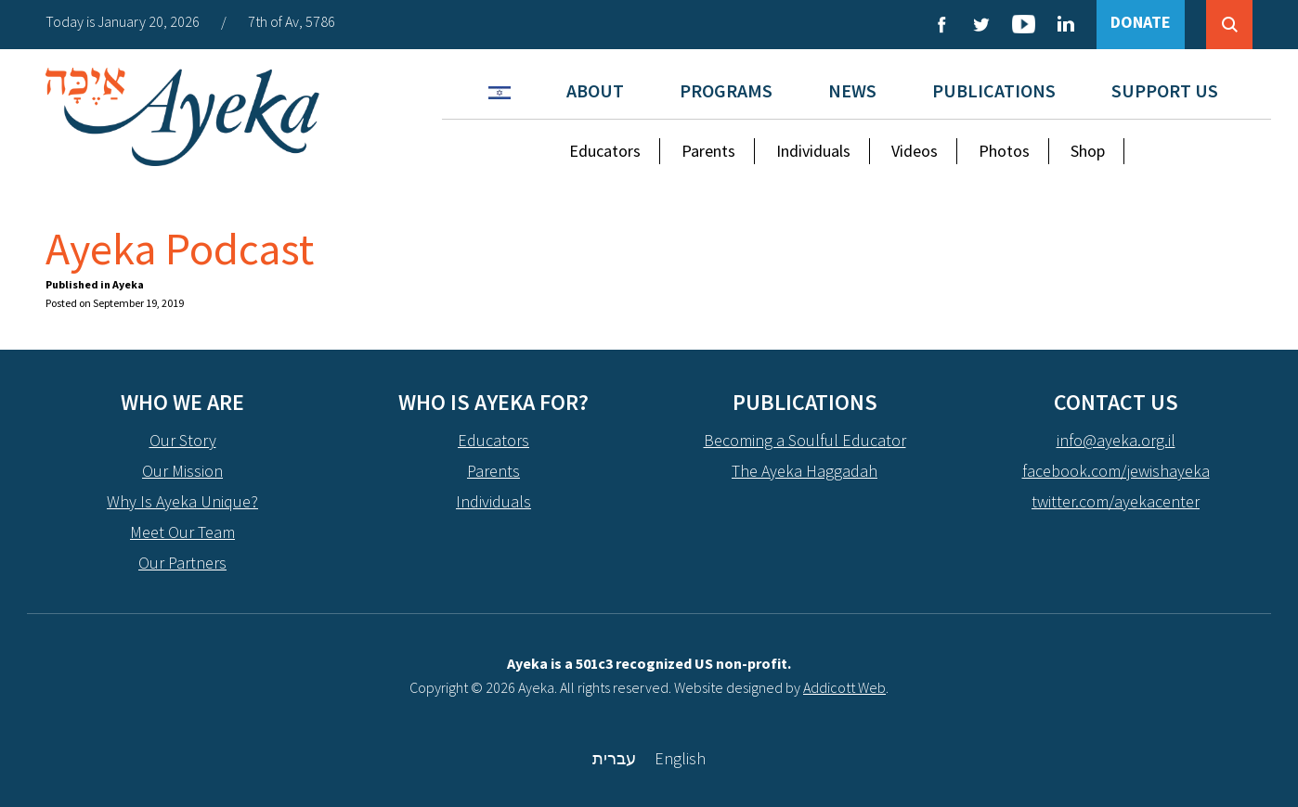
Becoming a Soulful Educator (805, 440)
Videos (914, 150)
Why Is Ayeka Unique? (182, 501)
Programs (726, 90)
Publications (994, 90)
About (595, 90)
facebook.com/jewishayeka (1116, 470)
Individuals (813, 150)
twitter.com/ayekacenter (1116, 501)
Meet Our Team (182, 532)
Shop (1088, 150)
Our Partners (182, 562)
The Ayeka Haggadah (804, 470)
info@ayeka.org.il (1116, 440)
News (852, 90)
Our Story (182, 440)
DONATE (1140, 21)
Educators (605, 150)
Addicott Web (844, 687)
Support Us (1164, 90)
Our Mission (182, 470)
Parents (708, 150)
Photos (1004, 150)
